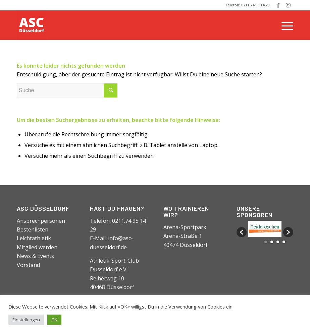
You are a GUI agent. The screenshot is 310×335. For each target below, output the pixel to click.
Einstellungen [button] (26, 320)
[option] (264, 229)
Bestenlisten (32, 229)
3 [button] (278, 242)
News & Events (35, 256)
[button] (242, 232)
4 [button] (284, 242)
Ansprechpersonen (41, 220)
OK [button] (54, 320)
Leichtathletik (34, 238)
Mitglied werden (37, 247)
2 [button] (272, 242)
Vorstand (28, 265)
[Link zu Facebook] (278, 5)
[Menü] (285, 25)
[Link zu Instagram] (288, 5)
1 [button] (266, 242)
